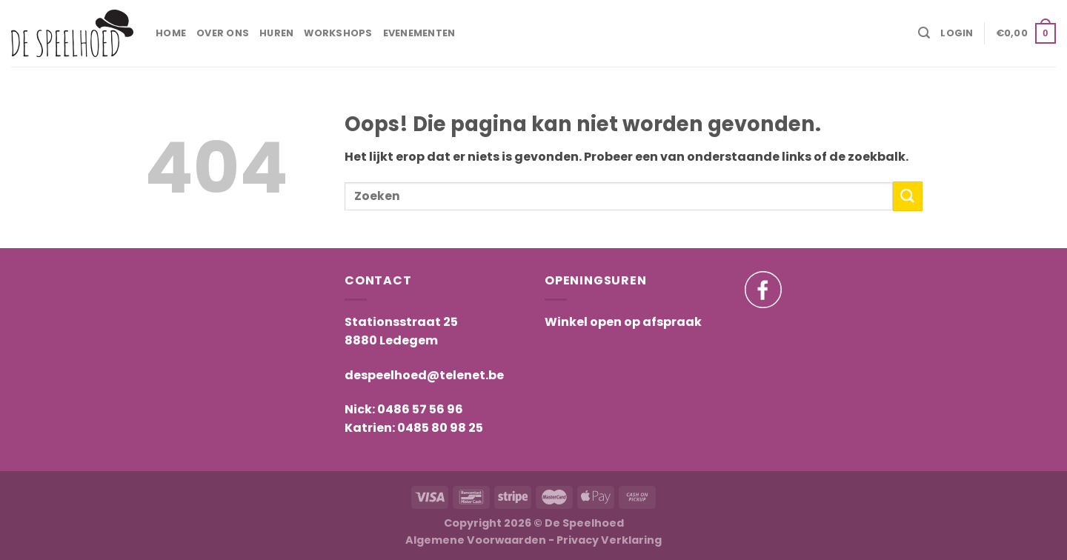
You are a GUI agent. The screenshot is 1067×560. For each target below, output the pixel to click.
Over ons (222, 33)
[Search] (924, 33)
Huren (276, 33)
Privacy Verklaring (609, 540)
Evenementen (419, 33)
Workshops (338, 33)
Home (171, 33)
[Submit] (908, 195)
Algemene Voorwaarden (475, 540)
